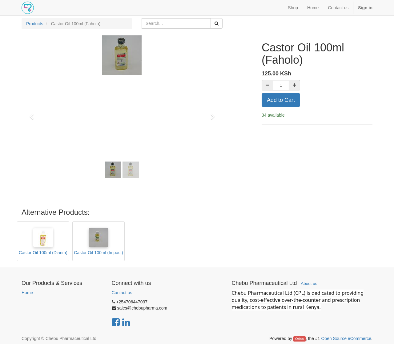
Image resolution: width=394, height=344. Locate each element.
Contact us (122, 292)
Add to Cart (281, 100)
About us (309, 283)
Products (34, 23)
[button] (33, 113)
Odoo (299, 339)
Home (27, 292)
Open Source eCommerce (346, 338)
